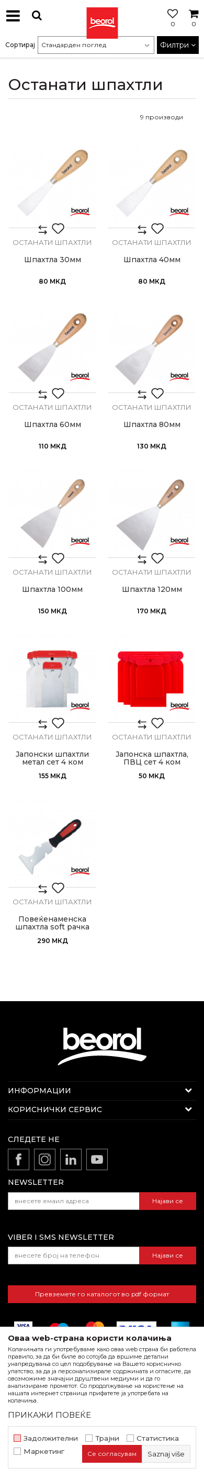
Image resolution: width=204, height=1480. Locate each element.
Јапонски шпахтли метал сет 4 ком (52, 758)
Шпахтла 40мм (151, 260)
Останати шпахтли (52, 242)
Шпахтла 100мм (52, 589)
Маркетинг (44, 1451)
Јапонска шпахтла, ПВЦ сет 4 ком (152, 758)
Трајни (107, 1438)
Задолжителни (51, 1438)
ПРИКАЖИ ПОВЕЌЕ (49, 1415)
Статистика (158, 1438)
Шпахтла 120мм (152, 589)
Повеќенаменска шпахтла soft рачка (52, 923)
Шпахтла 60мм (52, 425)
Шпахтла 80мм (151, 425)
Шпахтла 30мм (52, 260)
